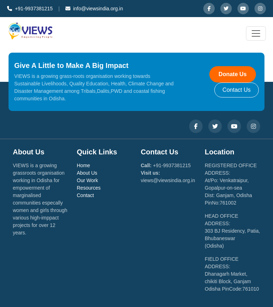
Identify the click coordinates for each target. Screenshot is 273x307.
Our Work (87, 180)
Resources (89, 188)
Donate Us (233, 74)
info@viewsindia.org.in (94, 8)
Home (83, 165)
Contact (85, 195)
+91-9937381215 (30, 8)
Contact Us (237, 90)
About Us (87, 173)
